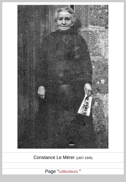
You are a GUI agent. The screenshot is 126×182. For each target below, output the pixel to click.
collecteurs (68, 171)
